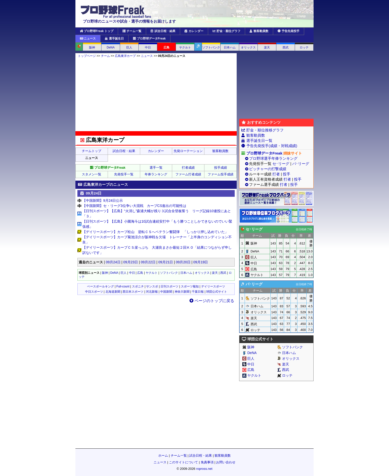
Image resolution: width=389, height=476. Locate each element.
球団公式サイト (216, 291)
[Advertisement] (156, 94)
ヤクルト (185, 47)
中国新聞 (166, 291)
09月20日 (183, 262)
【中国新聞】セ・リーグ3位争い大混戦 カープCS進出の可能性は (134, 206)
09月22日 (148, 262)
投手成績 (220, 167)
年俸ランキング (156, 174)
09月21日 (165, 262)
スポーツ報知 (190, 286)
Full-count (123, 286)
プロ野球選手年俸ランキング (273, 158)
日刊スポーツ (169, 286)
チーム (105, 56)
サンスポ (152, 286)
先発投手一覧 (123, 174)
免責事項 (207, 462)
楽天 (267, 47)
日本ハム (230, 47)
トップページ (87, 56)
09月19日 (200, 262)
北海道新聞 (112, 291)
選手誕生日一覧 (259, 140)
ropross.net (204, 469)
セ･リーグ (280, 163)
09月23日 (130, 262)
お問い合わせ (225, 462)
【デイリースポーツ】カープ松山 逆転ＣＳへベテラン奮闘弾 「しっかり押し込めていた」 (155, 232)
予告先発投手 (288, 31)
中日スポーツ (94, 291)
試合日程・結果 (163, 31)
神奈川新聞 (182, 291)
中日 (148, 47)
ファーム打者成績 (188, 174)
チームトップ (91, 151)
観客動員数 (259, 31)
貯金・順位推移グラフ (265, 130)
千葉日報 (198, 291)
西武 (286, 47)
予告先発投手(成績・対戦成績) (271, 146)
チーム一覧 (132, 31)
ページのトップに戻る (212, 301)
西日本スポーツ (133, 291)
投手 (286, 174)
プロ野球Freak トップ (96, 31)
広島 (166, 47)
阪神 (92, 47)
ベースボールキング (100, 286)
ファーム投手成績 (220, 174)
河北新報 (152, 291)
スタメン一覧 (91, 174)
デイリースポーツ (213, 286)
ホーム (163, 455)
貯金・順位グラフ (226, 31)
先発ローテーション (188, 151)
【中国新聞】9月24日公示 (102, 200)
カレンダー (194, 31)
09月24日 (113, 262)
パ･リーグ (300, 163)
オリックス (248, 47)
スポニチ (138, 286)
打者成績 (188, 167)
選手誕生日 (114, 38)
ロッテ (304, 47)
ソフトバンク (211, 47)
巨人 (129, 47)
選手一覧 (156, 167)
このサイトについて (183, 462)
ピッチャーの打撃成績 (267, 169)
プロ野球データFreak (149, 38)
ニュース (88, 38)
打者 (276, 174)
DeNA (111, 47)
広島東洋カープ (125, 56)
